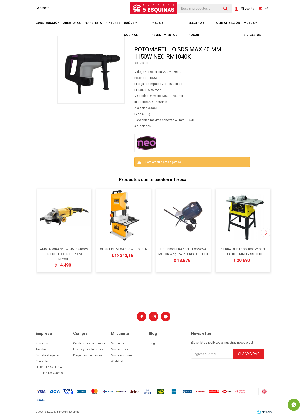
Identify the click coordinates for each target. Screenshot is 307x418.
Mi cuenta (117, 343)
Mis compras (119, 349)
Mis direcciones (121, 355)
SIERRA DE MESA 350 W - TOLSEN (123, 249)
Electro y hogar (196, 25)
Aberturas (72, 23)
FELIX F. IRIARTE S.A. (49, 367)
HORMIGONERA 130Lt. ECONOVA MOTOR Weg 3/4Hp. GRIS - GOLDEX (183, 251)
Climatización (228, 23)
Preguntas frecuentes (87, 355)
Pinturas (112, 23)
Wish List (117, 361)
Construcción (47, 23)
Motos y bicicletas (252, 25)
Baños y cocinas (131, 25)
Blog (152, 343)
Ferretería (93, 23)
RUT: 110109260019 (49, 373)
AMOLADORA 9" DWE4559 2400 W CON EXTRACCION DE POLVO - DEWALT (64, 254)
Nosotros (42, 343)
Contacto (43, 8)
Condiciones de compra (89, 343)
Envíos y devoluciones (88, 349)
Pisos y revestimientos (164, 25)
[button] (266, 232)
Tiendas (41, 349)
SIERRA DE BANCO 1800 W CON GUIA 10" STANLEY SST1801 (243, 251)
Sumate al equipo (47, 355)
